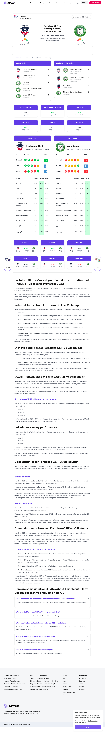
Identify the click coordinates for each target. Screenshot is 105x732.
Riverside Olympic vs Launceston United (42, 686)
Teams (51, 3)
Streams (59, 3)
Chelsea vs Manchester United (13, 689)
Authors (65, 681)
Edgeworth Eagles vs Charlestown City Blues (44, 681)
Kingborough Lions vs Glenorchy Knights (42, 684)
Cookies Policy (92, 721)
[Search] (78, 3)
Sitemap (65, 695)
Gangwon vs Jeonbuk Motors (39, 689)
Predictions (22, 3)
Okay (88, 727)
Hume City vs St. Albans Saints (39, 678)
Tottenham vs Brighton (11, 686)
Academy (67, 3)
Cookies (65, 689)
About (64, 678)
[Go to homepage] (9, 3)
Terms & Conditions (69, 692)
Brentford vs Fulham (10, 678)
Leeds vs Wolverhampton (12, 681)
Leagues (43, 3)
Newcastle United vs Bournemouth (14, 684)
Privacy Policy (67, 686)
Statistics (34, 3)
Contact (65, 684)
